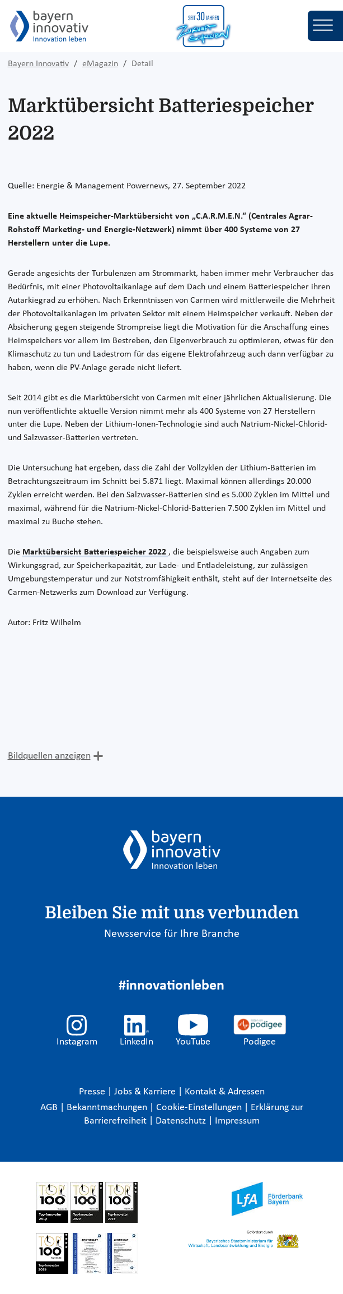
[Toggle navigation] (325, 26)
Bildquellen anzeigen (49, 756)
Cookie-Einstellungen (199, 1107)
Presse (93, 1092)
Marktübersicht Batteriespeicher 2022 (95, 552)
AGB (50, 1107)
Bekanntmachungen (108, 1107)
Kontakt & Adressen (225, 1092)
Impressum (237, 1121)
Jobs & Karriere (146, 1092)
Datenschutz (182, 1121)
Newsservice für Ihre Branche (171, 934)
